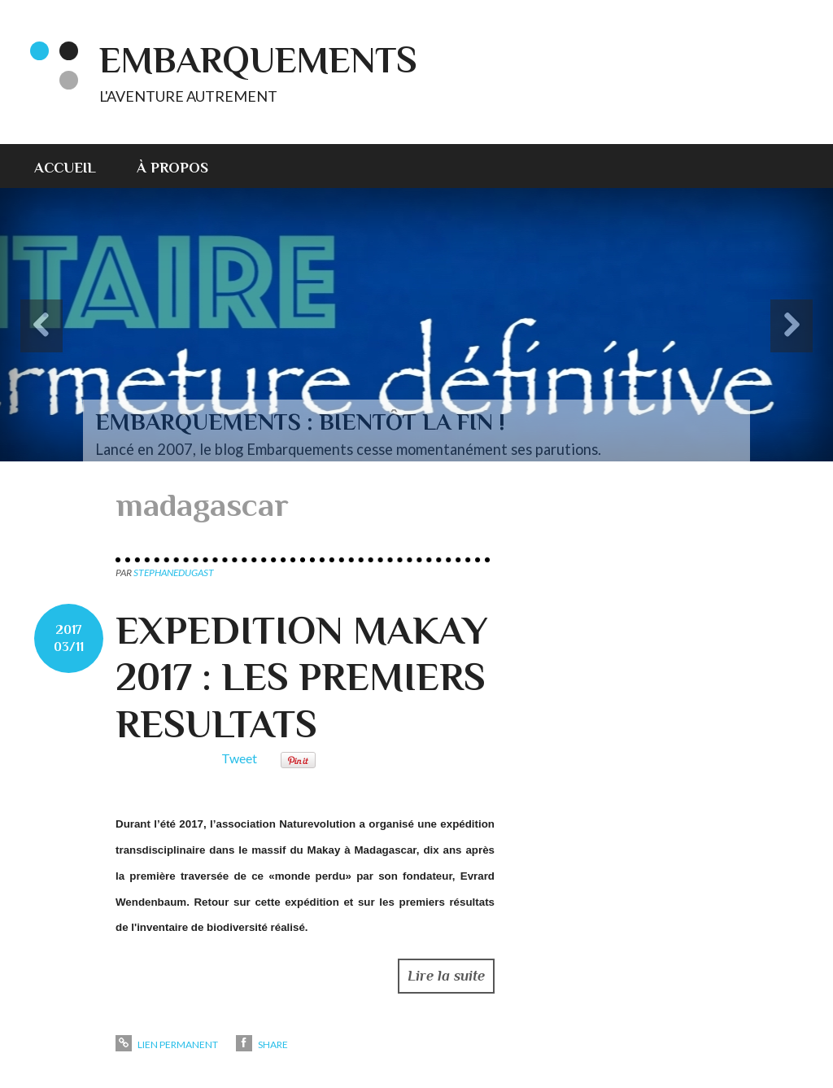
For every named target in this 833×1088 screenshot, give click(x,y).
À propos (172, 167)
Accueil (65, 167)
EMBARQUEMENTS (258, 60)
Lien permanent (167, 1044)
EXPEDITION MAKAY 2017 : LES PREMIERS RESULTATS (301, 677)
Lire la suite (446, 976)
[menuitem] (75, 166)
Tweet (239, 758)
